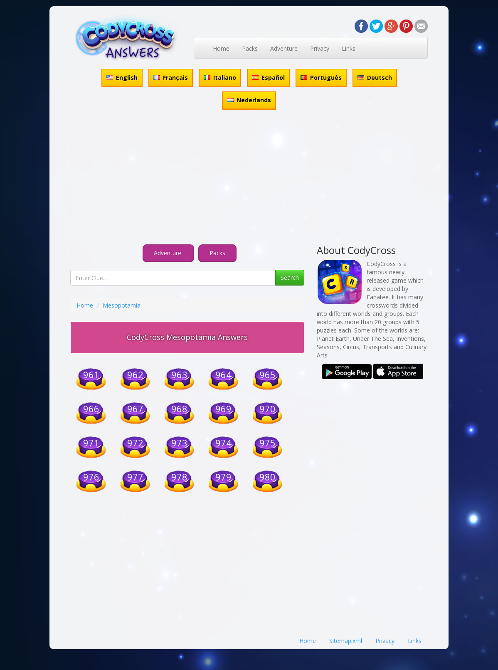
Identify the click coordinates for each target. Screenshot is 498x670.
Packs (250, 48)
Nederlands (249, 100)
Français (170, 77)
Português (321, 77)
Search (290, 277)
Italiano (220, 77)
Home (221, 48)
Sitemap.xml (345, 641)
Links (348, 48)
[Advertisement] (249, 178)
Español (268, 77)
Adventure (284, 48)
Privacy (319, 48)
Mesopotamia (122, 305)
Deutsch (374, 77)
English (122, 77)
